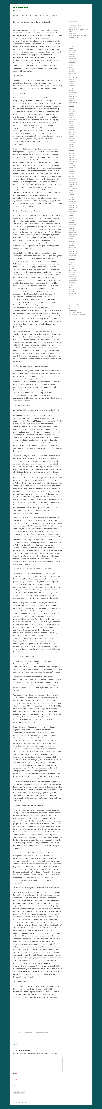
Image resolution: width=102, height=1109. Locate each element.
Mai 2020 (71, 173)
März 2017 (71, 245)
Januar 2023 (72, 111)
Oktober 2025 (72, 58)
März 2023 (71, 108)
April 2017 (71, 243)
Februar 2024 (72, 92)
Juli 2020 (71, 169)
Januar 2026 (72, 52)
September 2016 (73, 257)
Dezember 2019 (73, 182)
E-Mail (15, 1080)
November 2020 (73, 161)
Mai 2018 (71, 219)
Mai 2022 (71, 127)
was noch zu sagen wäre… (41, 15)
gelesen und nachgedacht (41, 1032)
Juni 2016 (71, 263)
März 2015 (71, 291)
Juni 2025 (71, 66)
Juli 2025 (71, 64)
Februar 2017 (72, 247)
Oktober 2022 (72, 117)
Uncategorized (72, 310)
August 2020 (72, 167)
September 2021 (73, 142)
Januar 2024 (72, 94)
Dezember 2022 (73, 113)
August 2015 (72, 282)
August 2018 (72, 213)
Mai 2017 (71, 241)
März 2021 (71, 154)
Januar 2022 (72, 134)
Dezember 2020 (73, 159)
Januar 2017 (72, 249)
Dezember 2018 (73, 205)
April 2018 (71, 220)
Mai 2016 (71, 264)
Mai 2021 (71, 150)
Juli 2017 (71, 238)
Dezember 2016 (73, 251)
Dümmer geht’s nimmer (74, 27)
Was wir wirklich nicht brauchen (54, 1042)
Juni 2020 (71, 171)
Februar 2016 (72, 270)
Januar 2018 (72, 226)
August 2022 (72, 121)
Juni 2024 (71, 85)
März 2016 (71, 268)
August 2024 (72, 81)
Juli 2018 (71, 215)
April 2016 (71, 266)
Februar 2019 (72, 201)
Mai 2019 (71, 196)
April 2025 (71, 69)
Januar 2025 (72, 75)
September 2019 (73, 188)
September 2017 (73, 234)
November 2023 (73, 98)
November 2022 (73, 115)
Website (15, 1086)
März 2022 (71, 131)
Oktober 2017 (72, 232)
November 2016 (73, 253)
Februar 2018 (72, 224)
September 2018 (73, 211)
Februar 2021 (72, 155)
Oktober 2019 (72, 186)
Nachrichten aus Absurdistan (76, 308)
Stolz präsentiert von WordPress (20, 1102)
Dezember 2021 (73, 136)
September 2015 (73, 280)
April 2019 (71, 197)
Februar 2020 (72, 178)
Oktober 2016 (72, 255)
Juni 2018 (71, 217)
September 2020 (73, 165)
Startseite (15, 15)
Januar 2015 (72, 295)
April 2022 (71, 129)
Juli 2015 (71, 284)
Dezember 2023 (73, 96)
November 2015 (73, 276)
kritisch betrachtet (26, 15)
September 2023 (73, 102)
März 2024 (71, 90)
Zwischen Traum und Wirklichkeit (77, 314)
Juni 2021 (71, 148)
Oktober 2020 (72, 163)
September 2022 (73, 119)
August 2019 (72, 190)
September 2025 (73, 60)
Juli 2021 (71, 146)
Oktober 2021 (72, 140)
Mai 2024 (71, 87)
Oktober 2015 (72, 278)
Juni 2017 (71, 240)
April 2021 (71, 152)
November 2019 (73, 184)
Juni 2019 (71, 194)
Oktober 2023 (72, 100)
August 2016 (72, 259)
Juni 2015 (71, 285)
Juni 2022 (71, 125)
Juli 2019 (71, 192)
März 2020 (71, 176)
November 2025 (73, 56)
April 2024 (71, 88)
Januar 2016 (72, 272)
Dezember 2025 (73, 54)
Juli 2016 (71, 261)
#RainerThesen (20, 7)
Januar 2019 (72, 203)
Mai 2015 (71, 287)
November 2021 (73, 138)
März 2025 (71, 71)
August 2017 (72, 236)
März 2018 (71, 222)
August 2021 (72, 144)
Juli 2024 (71, 83)
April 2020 (71, 175)
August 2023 (72, 104)
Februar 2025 (72, 73)
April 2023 (71, 106)
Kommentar (16, 1056)
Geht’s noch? (72, 33)
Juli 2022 (71, 123)
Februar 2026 (72, 50)
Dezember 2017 (73, 228)
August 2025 (72, 62)
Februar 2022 (72, 132)
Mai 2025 (71, 67)
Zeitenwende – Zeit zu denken (76, 25)
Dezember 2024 (73, 77)
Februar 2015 (72, 293)
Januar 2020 (72, 180)
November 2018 (73, 207)
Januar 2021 (72, 157)
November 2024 (73, 79)
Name (15, 1073)
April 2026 (71, 46)
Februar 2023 (72, 110)
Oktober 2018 (72, 209)
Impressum (54, 15)
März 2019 (71, 199)
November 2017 (73, 230)
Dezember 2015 (73, 274)
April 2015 (71, 289)
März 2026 (71, 48)
